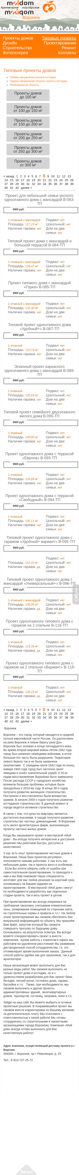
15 (11, 180)
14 (6, 180)
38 (66, 184)
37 (61, 184)
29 (17, 184)
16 (17, 180)
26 (72, 180)
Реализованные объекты (24, 84)
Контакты (67, 53)
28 (11, 184)
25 (66, 180)
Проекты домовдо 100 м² (28, 95)
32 (33, 184)
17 (22, 180)
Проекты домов (18, 38)
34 (44, 184)
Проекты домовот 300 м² (28, 163)
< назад (8, 176)
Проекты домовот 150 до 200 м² (28, 122)
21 (44, 180)
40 (6, 187)
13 (69, 176)
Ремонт (69, 48)
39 (72, 184)
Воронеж (31, 17)
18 (28, 180)
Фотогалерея (15, 53)
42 (17, 187)
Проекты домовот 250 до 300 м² (28, 149)
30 (22, 184)
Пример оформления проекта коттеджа (33, 77)
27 (6, 184)
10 (52, 176)
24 (61, 180)
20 (39, 180)
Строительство (17, 48)
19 (33, 180)
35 (50, 184)
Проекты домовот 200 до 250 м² (28, 136)
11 (58, 176)
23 (55, 180)
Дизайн (10, 43)
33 (39, 184)
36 (55, 184)
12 (63, 176)
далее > (26, 187)
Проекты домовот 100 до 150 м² (28, 109)
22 (50, 180)
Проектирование (60, 43)
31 (28, 184)
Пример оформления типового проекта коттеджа (38, 81)
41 (11, 187)
